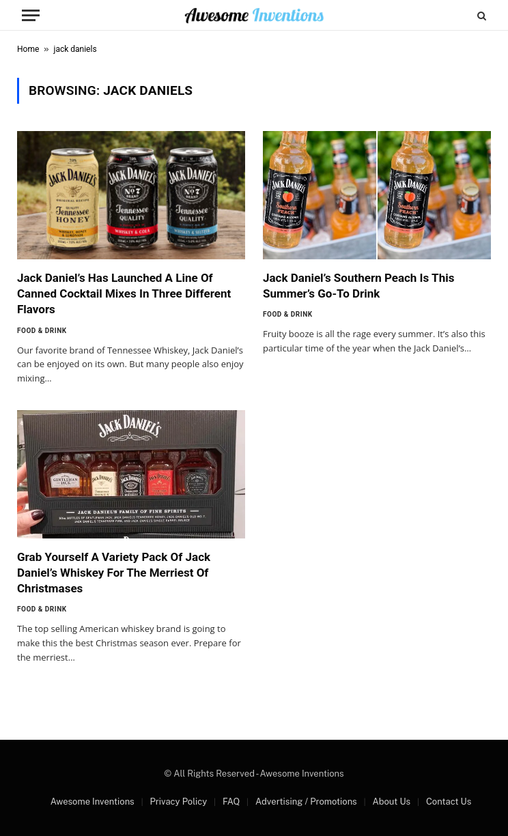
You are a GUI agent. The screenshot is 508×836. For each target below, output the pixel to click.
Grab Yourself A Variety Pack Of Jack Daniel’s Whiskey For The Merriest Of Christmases (113, 572)
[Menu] (31, 15)
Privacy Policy (178, 801)
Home (28, 49)
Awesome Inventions (93, 801)
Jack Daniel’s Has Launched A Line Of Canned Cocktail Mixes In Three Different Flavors (124, 293)
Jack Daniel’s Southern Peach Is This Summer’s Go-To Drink (358, 285)
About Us (391, 801)
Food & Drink (42, 330)
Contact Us (448, 801)
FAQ (231, 801)
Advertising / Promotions (306, 801)
